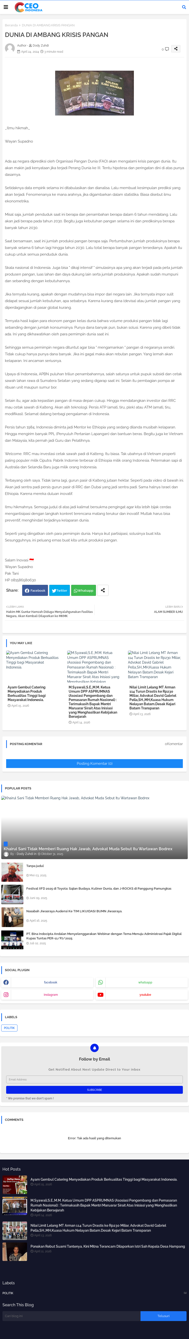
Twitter (61, 590)
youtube (145, 994)
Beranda (11, 25)
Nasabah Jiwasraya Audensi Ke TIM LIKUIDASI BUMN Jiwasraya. (74, 911)
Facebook (38, 590)
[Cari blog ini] (71, 1316)
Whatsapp (85, 590)
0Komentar (174, 744)
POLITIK (9, 1028)
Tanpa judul (35, 866)
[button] (184, 7)
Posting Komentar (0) (94, 763)
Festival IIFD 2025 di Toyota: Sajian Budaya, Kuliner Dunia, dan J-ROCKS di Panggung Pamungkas (98, 888)
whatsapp (145, 982)
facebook (50, 982)
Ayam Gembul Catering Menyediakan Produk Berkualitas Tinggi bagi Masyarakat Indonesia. (27, 693)
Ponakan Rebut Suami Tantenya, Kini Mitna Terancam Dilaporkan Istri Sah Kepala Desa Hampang (108, 1246)
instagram (51, 994)
